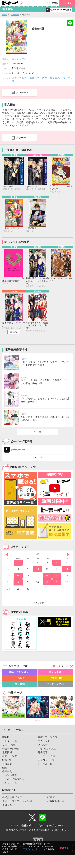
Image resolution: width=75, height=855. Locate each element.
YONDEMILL (54, 801)
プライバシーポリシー (33, 849)
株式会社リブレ (10, 797)
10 (37, 569)
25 (47, 582)
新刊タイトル (9, 741)
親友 (44, 78)
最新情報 (7, 752)
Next (68, 554)
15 (18, 575)
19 (57, 575)
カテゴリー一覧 (64, 666)
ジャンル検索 (9, 775)
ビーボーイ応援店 (12, 779)
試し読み (14, 332)
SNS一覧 (39, 457)
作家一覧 (7, 771)
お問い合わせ (59, 830)
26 (57, 582)
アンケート (22, 92)
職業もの (34, 78)
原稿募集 (7, 764)
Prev (6, 554)
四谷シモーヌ (19, 58)
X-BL (50, 797)
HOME (5, 737)
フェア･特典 (9, 745)
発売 (55, 3)
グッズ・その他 (55, 684)
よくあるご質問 (37, 830)
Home (4, 14)
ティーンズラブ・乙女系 (15, 801)
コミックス (55, 672)
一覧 (38, 432)
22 (18, 582)
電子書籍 (15, 14)
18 (47, 575)
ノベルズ (20, 678)
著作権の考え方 (14, 830)
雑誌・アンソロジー (20, 672)
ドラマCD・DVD (55, 678)
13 (66, 569)
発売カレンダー (38, 603)
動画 (4, 767)
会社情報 (26, 825)
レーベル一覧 (45, 764)
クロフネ (7, 805)
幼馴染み (55, 78)
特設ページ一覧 (10, 748)
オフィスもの (19, 78)
